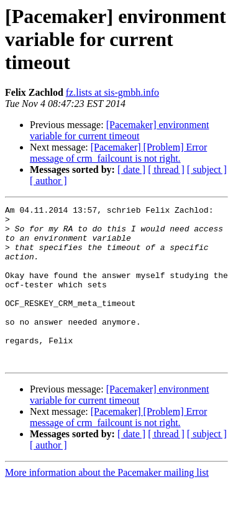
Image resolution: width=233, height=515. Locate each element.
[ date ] (131, 169)
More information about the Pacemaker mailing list (107, 504)
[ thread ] (166, 169)
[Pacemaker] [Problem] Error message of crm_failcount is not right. (118, 153)
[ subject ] (207, 169)
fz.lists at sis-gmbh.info (112, 92)
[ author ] (48, 180)
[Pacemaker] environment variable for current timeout (119, 130)
